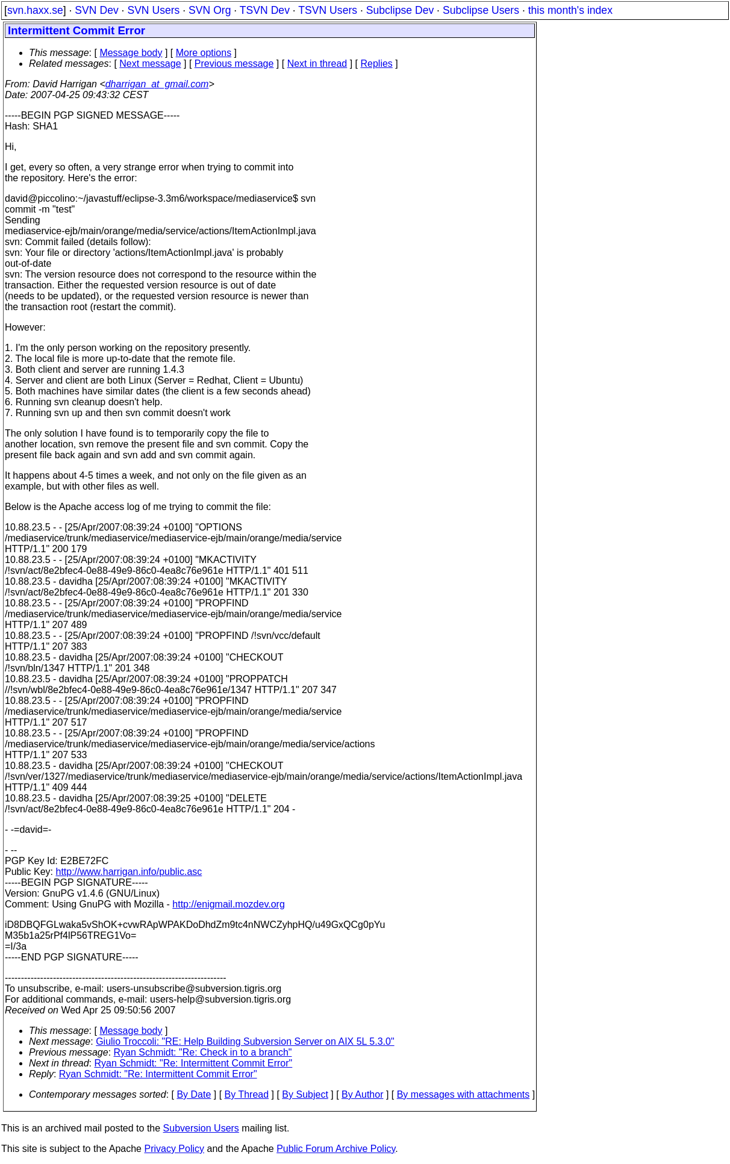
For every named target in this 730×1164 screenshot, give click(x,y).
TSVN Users (327, 10)
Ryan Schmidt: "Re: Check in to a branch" (203, 1052)
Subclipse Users (481, 10)
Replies (377, 63)
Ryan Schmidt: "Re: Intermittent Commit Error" (194, 1063)
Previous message (234, 63)
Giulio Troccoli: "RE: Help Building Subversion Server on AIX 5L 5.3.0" (245, 1041)
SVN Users (153, 10)
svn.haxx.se (35, 10)
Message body (130, 53)
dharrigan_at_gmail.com (157, 84)
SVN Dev (96, 10)
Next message (150, 63)
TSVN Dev (265, 10)
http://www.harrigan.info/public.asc (128, 872)
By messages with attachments (463, 1094)
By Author (362, 1094)
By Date (193, 1094)
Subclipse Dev (400, 10)
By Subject (305, 1094)
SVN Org (210, 10)
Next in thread (317, 63)
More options (204, 53)
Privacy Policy (174, 1149)
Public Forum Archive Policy (335, 1149)
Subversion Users (201, 1128)
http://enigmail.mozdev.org (228, 904)
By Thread (247, 1094)
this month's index (570, 10)
